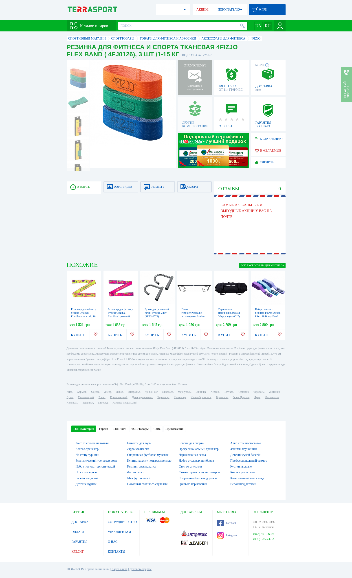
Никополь (72, 402)
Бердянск (88, 402)
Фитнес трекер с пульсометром (199, 472)
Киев (69, 391)
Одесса (95, 391)
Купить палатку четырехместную (149, 460)
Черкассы (258, 391)
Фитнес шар (135, 472)
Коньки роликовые (242, 472)
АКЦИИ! (202, 9)
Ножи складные (86, 472)
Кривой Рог (151, 391)
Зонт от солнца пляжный (92, 443)
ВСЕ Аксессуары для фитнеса (262, 265)
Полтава (228, 391)
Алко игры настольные (245, 443)
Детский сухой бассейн (245, 455)
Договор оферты (141, 569)
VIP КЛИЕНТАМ (119, 532)
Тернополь (222, 397)
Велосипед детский (243, 484)
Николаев (167, 391)
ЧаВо (157, 428)
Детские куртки (86, 484)
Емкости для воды (139, 443)
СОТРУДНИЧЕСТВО (122, 522)
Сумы (70, 397)
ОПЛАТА (78, 532)
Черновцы (163, 397)
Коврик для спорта (191, 443)
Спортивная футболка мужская (147, 455)
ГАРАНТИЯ (80, 541)
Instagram (227, 535)
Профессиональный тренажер (199, 449)
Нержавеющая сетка (192, 455)
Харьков (81, 391)
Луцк (257, 397)
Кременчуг (180, 397)
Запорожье (134, 391)
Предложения (174, 428)
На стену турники (87, 455)
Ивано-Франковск (201, 397)
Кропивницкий (118, 397)
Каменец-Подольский (124, 402)
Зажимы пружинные (243, 449)
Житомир (274, 391)
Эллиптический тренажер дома (96, 460)
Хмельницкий (86, 397)
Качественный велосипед (247, 478)
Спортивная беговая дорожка (198, 478)
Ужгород (103, 402)
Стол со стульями (190, 466)
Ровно (102, 397)
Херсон (215, 391)
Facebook (227, 523)
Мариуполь (184, 391)
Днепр (107, 391)
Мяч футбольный (138, 478)
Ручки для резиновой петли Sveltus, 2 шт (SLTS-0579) (157, 313)
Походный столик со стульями (147, 484)
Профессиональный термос (248, 460)
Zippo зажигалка (138, 449)
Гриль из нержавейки (193, 484)
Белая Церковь (241, 397)
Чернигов (243, 391)
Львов (119, 391)
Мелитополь (272, 397)
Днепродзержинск (142, 397)
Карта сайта (120, 569)
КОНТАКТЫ (116, 551)
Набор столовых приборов (196, 460)
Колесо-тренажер (87, 449)
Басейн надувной (87, 478)
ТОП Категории (83, 428)
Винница (201, 391)
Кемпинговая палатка (141, 466)
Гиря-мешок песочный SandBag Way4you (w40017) (229, 313)
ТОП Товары (140, 428)
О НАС (112, 541)
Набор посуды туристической (95, 466)
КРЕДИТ (78, 551)
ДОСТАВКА (80, 522)
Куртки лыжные (241, 466)
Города (103, 428)
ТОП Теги (119, 428)
